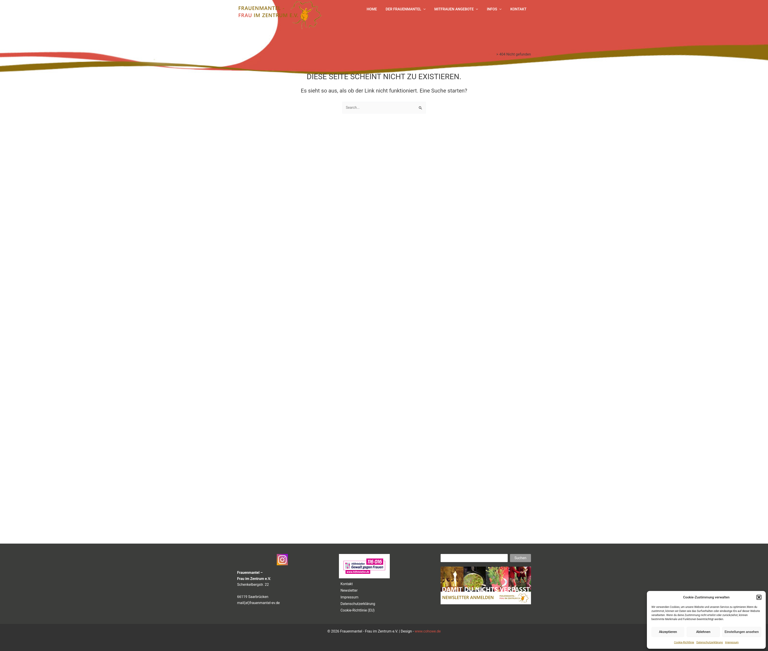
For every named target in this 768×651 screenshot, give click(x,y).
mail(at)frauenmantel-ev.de (259, 601)
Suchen (520, 557)
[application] (428, 9)
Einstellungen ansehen (742, 632)
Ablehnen (703, 632)
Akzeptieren (668, 632)
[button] (759, 597)
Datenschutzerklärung (709, 642)
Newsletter (348, 589)
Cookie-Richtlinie (684, 642)
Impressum (732, 642)
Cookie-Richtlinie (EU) (357, 610)
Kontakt (346, 583)
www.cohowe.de (427, 631)
